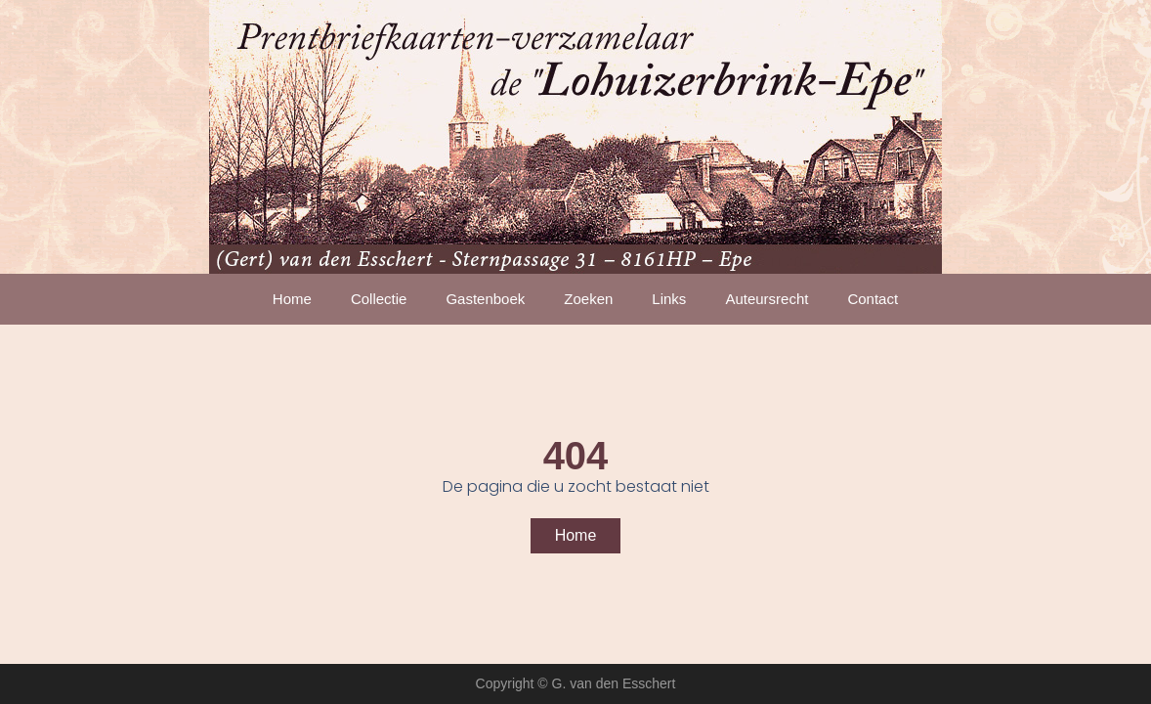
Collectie (379, 298)
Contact (872, 298)
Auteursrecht (766, 298)
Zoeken (588, 298)
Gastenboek (485, 298)
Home (292, 298)
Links (669, 298)
